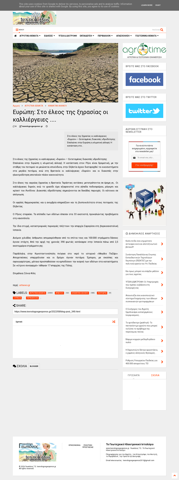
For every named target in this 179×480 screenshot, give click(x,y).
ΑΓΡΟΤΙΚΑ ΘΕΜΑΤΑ (34, 106)
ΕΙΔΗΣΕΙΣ (49, 36)
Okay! (157, 5)
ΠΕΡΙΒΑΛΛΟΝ (105, 36)
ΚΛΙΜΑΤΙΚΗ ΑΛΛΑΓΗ (57, 106)
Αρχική (16, 106)
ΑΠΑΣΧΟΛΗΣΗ (124, 36)
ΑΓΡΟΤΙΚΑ (30, 36)
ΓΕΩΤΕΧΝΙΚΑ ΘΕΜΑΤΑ (147, 36)
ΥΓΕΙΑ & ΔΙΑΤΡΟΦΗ (68, 36)
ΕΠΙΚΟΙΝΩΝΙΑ (74, 445)
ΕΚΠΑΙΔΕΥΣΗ (87, 36)
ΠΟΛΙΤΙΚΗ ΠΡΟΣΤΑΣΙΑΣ (87, 446)
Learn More (146, 5)
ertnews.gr (24, 285)
